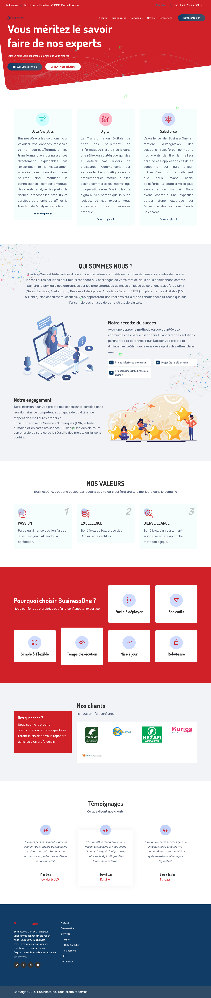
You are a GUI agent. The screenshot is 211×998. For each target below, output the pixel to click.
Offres (151, 18)
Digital (105, 131)
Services (136, 18)
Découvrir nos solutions (63, 66)
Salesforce (168, 131)
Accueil (103, 18)
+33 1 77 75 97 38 (186, 5)
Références (165, 18)
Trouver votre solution (25, 66)
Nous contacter (191, 17)
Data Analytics (43, 131)
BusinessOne (119, 18)
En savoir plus (42, 213)
